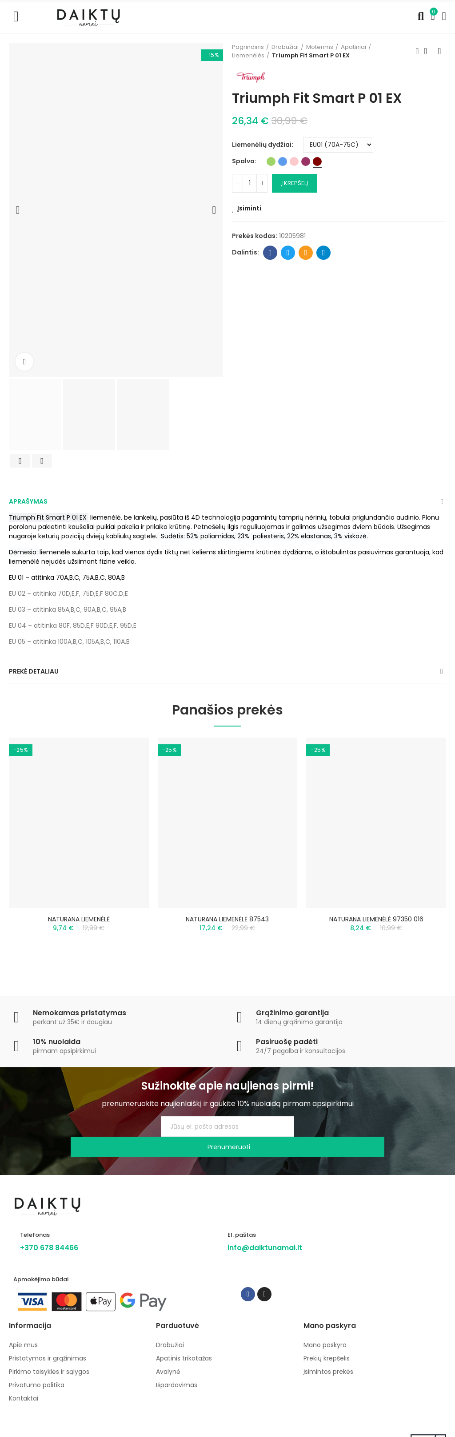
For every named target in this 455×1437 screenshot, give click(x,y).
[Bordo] (317, 161)
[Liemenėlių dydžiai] (338, 145)
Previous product (417, 51)
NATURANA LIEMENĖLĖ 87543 (227, 919)
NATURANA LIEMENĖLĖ (79, 919)
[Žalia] (271, 161)
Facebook (270, 253)
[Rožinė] (294, 161)
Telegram (323, 253)
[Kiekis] (249, 183)
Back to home (428, 51)
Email (305, 253)
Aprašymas (28, 501)
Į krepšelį (294, 183)
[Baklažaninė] (305, 161)
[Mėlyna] (282, 161)
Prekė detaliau (34, 671)
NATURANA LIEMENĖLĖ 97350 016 (376, 919)
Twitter (288, 253)
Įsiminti (249, 208)
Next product (439, 51)
